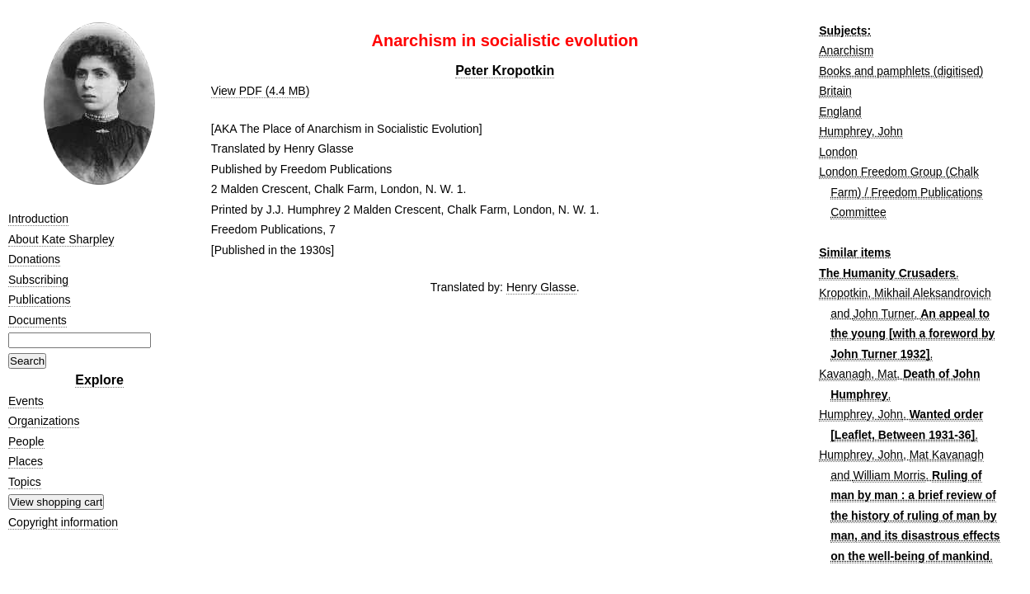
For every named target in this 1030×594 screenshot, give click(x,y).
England (840, 111)
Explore (99, 380)
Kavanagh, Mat (857, 373)
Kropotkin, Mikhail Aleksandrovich (905, 292)
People (26, 441)
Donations (34, 259)
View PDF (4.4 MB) (260, 90)
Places (25, 461)
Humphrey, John (861, 131)
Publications (39, 299)
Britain (835, 90)
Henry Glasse (541, 287)
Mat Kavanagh (947, 454)
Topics (24, 481)
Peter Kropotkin (504, 71)
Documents (37, 320)
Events (26, 401)
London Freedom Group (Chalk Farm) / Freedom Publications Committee (900, 192)
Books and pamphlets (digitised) (901, 71)
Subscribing (38, 279)
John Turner (883, 313)
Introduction (38, 218)
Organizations (43, 420)
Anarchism (846, 50)
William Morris (889, 475)
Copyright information (63, 522)
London (838, 151)
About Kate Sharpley (61, 239)
